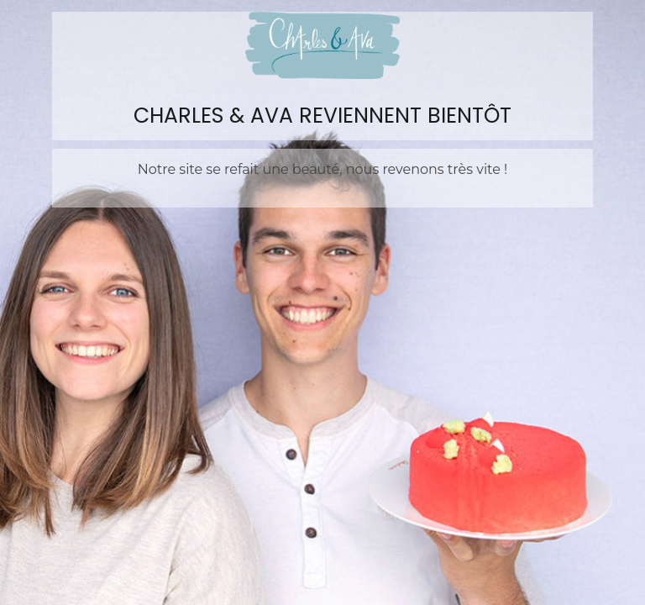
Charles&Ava (322, 45)
